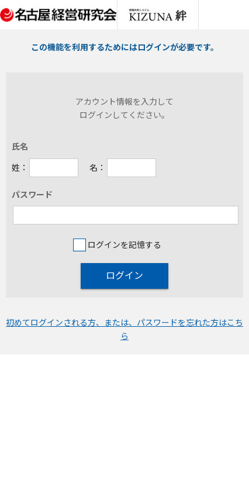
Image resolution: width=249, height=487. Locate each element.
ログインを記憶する (117, 244)
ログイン (124, 275)
